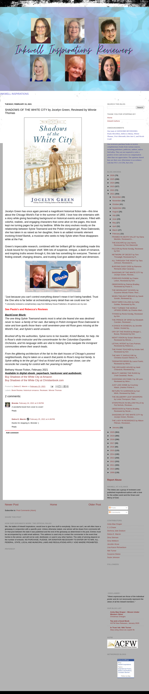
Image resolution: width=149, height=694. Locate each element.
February (116, 234)
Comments (114, 512)
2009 (112, 472)
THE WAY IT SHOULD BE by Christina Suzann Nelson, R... (125, 356)
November (117, 201)
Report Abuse (114, 480)
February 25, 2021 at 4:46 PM (42, 419)
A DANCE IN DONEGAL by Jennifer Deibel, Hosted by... (127, 327)
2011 (112, 465)
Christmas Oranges (117, 616)
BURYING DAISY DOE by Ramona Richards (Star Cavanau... (126, 267)
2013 (112, 458)
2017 (112, 443)
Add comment (12, 433)
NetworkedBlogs (123, 660)
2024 (112, 183)
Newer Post (12, 504)
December (117, 197)
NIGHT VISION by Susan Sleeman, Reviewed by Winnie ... (126, 339)
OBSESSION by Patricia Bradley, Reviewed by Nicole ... (126, 410)
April (114, 226)
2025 (112, 179)
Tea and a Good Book (119, 621)
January (116, 427)
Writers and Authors (124, 670)
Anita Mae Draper (114, 524)
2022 (112, 190)
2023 (112, 186)
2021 (112, 194)
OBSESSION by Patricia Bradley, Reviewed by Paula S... (126, 285)
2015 (112, 450)
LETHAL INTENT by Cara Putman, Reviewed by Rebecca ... (126, 345)
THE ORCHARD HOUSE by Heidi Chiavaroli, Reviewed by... (126, 368)
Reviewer (44, 390)
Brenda (15, 403)
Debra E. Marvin (19, 419)
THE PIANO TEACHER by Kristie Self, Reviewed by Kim (128, 350)
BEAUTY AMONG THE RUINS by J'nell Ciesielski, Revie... (126, 374)
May (114, 223)
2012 (112, 461)
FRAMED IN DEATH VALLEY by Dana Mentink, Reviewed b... (128, 238)
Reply (14, 411)
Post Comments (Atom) (26, 510)
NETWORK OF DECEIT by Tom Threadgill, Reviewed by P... (125, 256)
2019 (112, 436)
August (115, 212)
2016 (112, 447)
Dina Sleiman (112, 537)
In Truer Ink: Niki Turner (120, 627)
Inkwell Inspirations (124, 664)
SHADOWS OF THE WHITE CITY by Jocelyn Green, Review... (127, 273)
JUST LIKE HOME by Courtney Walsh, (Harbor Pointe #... (125, 386)
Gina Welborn (113, 541)
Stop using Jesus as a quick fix (122, 630)
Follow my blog (125, 676)
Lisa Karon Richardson (116, 547)
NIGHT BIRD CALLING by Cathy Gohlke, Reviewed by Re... (125, 303)
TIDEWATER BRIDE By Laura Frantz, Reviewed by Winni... (128, 362)
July (114, 215)
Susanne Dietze (113, 554)
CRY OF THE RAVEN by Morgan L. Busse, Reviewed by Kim (127, 333)
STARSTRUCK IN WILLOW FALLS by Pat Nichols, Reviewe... (128, 404)
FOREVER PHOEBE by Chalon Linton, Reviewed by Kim (125, 279)
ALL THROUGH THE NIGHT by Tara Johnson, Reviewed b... (127, 262)
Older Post (95, 504)
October (116, 204)
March (115, 230)
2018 (112, 439)
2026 (112, 175)
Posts (112, 508)
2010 (112, 469)
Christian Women (124, 672)
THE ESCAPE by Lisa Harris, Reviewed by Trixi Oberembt (125, 244)
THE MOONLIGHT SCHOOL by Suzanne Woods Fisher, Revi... (126, 291)
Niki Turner (111, 551)
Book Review (17, 390)
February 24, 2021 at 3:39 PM (31, 403)
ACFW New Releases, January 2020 (124, 623)
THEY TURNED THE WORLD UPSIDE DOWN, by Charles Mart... (127, 309)
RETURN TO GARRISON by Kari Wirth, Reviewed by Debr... (126, 392)
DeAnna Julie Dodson (116, 531)
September (117, 208)
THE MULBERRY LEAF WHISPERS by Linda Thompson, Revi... (127, 398)
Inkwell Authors (113, 121)
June (114, 219)
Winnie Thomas (55, 390)
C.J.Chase (111, 527)
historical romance (31, 390)
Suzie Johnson (113, 557)
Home (53, 504)
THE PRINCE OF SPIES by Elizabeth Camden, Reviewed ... (127, 321)
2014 (112, 454)
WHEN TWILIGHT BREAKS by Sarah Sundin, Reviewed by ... (127, 297)
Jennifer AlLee (113, 544)
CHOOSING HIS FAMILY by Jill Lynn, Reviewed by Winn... (127, 380)
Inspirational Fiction (124, 669)
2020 (112, 432)
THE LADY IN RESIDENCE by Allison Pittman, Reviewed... (127, 422)
